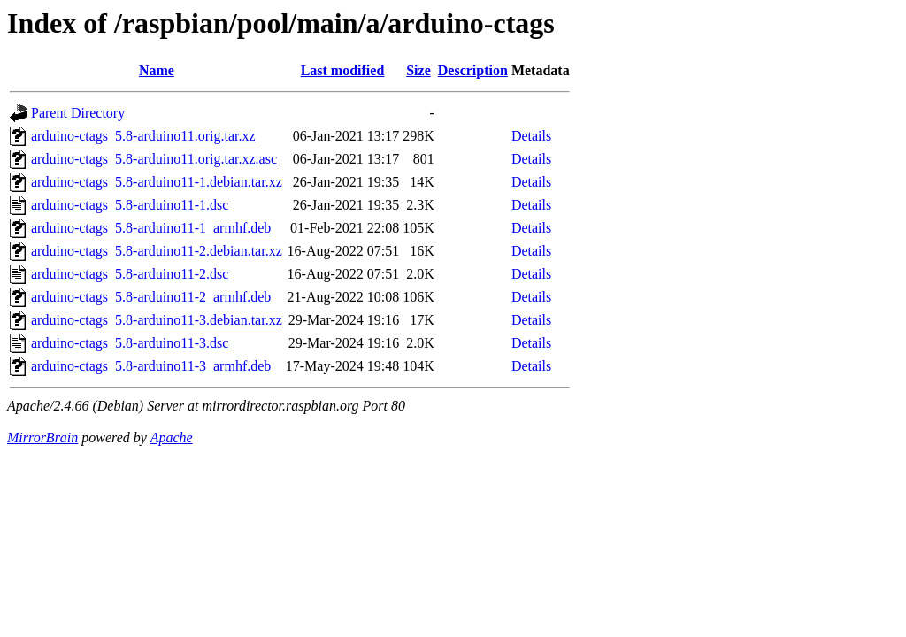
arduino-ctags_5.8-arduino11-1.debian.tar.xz (156, 181)
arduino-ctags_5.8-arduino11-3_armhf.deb (151, 365)
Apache (171, 437)
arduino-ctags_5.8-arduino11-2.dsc (129, 273)
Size (418, 70)
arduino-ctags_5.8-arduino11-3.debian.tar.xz (156, 319)
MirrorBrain (42, 437)
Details (531, 135)
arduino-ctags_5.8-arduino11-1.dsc (129, 204)
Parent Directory (78, 112)
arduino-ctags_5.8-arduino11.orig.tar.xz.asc (154, 158)
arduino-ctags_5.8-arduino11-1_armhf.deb (151, 227)
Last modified (343, 70)
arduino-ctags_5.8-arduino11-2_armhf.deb (151, 296)
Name (156, 70)
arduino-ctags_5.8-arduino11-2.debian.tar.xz (156, 250)
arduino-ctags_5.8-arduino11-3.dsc (129, 342)
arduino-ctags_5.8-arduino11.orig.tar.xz (143, 135)
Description (473, 70)
